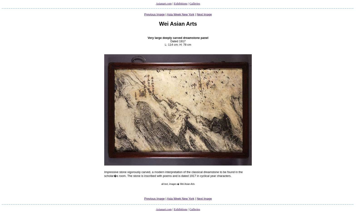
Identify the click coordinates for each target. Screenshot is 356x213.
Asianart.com (164, 3)
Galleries (194, 3)
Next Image (204, 14)
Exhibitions (180, 3)
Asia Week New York (180, 14)
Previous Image (154, 14)
